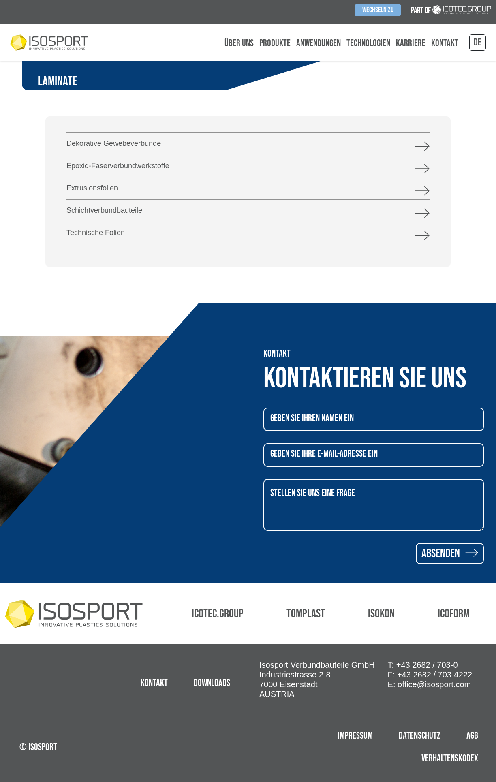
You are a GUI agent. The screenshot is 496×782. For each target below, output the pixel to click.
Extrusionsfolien (92, 188)
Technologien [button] (368, 43)
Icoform (454, 614)
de (477, 42)
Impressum (355, 735)
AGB (472, 735)
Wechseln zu (377, 10)
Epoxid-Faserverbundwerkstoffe (117, 166)
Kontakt (444, 43)
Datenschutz (419, 735)
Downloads (212, 683)
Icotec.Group (218, 614)
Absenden (449, 553)
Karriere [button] (410, 43)
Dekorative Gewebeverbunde (113, 143)
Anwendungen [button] (318, 43)
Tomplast (305, 614)
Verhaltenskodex (449, 758)
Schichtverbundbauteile (104, 210)
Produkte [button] (275, 43)
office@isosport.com (434, 684)
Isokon (381, 614)
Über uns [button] (239, 43)
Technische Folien (95, 233)
